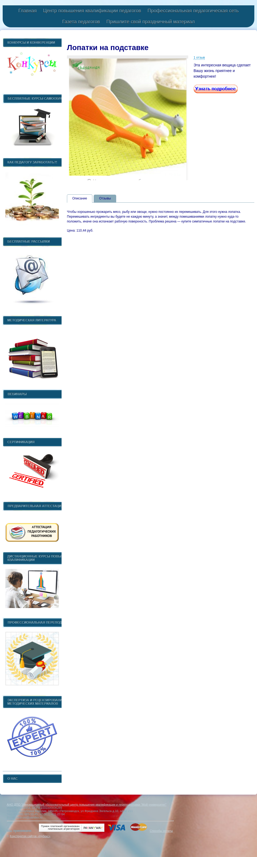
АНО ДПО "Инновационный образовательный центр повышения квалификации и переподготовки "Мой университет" (86, 804)
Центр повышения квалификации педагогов (92, 10)
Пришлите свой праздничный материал (150, 21)
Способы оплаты (161, 830)
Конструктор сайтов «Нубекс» (30, 836)
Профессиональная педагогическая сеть (193, 10)
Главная (27, 10)
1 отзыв (199, 57)
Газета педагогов (81, 21)
